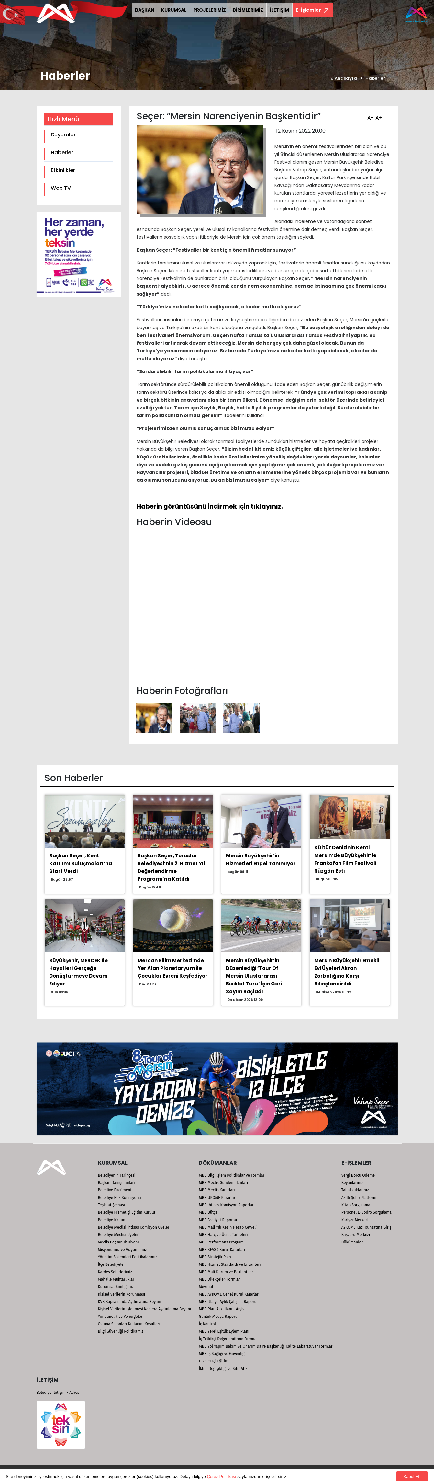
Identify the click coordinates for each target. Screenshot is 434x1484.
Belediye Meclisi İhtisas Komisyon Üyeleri (134, 1227)
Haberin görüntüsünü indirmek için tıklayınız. (210, 506)
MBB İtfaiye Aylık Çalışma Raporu (227, 1301)
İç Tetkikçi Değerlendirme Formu (227, 1339)
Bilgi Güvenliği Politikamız (120, 1331)
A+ (378, 115)
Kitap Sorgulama (355, 1205)
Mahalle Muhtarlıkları (117, 1279)
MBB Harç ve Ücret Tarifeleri (223, 1234)
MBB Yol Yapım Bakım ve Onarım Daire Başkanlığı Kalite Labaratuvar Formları (266, 1346)
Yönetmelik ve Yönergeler (120, 1316)
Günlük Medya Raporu (218, 1316)
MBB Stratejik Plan (215, 1257)
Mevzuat (206, 1287)
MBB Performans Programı (222, 1242)
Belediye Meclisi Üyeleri (119, 1234)
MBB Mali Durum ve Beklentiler (226, 1272)
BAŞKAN (144, 10)
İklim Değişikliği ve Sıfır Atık (223, 1368)
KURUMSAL (173, 10)
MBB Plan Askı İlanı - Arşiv (221, 1309)
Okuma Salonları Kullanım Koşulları (129, 1324)
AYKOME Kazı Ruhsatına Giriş (366, 1227)
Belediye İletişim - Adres (58, 1392)
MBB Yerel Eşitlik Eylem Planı (224, 1331)
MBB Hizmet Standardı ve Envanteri (230, 1264)
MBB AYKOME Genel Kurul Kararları (229, 1294)
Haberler (375, 78)
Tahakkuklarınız (355, 1190)
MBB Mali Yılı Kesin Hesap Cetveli (228, 1227)
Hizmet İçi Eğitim (213, 1361)
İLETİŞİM (279, 10)
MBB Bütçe (208, 1212)
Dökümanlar (352, 1242)
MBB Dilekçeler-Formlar (219, 1279)
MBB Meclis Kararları (217, 1190)
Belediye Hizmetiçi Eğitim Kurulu (126, 1212)
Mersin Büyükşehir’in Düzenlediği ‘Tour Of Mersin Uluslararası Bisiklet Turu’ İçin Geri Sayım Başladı (254, 976)
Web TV (61, 188)
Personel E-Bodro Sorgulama (366, 1212)
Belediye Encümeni (114, 1190)
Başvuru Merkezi (355, 1234)
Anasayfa (343, 78)
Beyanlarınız (352, 1182)
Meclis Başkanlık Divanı (118, 1242)
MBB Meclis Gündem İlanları (223, 1182)
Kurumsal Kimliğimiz (116, 1287)
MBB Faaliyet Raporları (218, 1220)
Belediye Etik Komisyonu (119, 1197)
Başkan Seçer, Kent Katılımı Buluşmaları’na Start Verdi (80, 863)
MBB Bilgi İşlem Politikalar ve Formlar (231, 1175)
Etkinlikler (63, 170)
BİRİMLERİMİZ (248, 10)
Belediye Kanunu (113, 1220)
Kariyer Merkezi (354, 1220)
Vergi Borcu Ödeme (358, 1175)
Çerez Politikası (221, 1476)
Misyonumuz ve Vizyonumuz (122, 1249)
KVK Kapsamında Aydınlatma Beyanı (129, 1301)
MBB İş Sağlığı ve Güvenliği (222, 1353)
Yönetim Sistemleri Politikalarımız (127, 1257)
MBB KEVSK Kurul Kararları (222, 1249)
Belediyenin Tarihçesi (117, 1175)
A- (369, 115)
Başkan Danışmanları (116, 1182)
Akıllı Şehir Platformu (360, 1197)
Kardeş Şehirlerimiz (115, 1272)
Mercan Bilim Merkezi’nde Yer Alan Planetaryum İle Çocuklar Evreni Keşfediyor (172, 968)
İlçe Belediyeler (111, 1264)
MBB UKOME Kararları (217, 1197)
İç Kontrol (207, 1324)
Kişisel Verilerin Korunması (121, 1294)
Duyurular (63, 134)
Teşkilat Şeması (111, 1205)
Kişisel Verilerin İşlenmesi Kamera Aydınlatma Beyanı (144, 1309)
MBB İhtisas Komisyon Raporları (227, 1205)
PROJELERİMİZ (209, 10)
